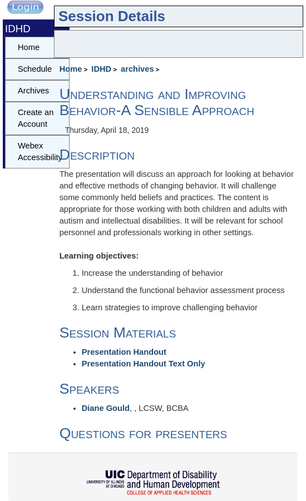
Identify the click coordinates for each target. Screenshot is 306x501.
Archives (33, 90)
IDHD (101, 69)
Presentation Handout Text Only (143, 363)
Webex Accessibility (40, 151)
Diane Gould (106, 408)
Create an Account (35, 118)
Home (71, 69)
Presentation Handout (124, 352)
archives (137, 69)
